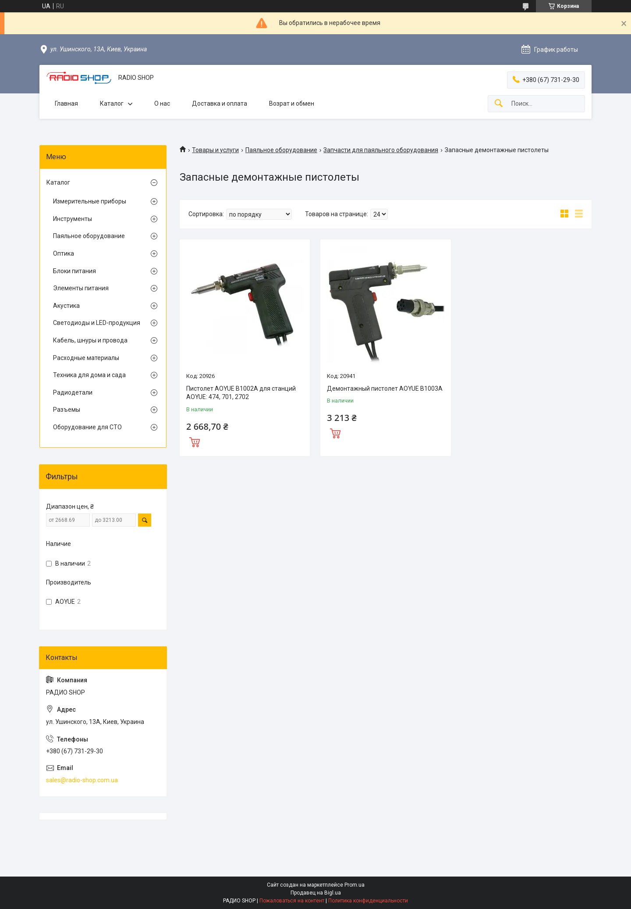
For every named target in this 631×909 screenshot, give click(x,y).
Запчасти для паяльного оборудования (380, 149)
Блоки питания (74, 270)
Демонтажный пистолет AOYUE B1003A (385, 388)
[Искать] (499, 104)
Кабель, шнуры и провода (90, 340)
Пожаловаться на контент (291, 901)
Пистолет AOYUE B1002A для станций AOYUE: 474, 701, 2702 (241, 393)
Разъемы (66, 409)
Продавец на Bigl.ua (316, 893)
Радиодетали (72, 392)
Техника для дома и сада (89, 374)
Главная (66, 103)
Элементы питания (81, 288)
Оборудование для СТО (87, 427)
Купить (194, 441)
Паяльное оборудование (281, 149)
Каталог (112, 103)
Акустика (66, 305)
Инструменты (72, 218)
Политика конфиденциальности (368, 901)
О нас (162, 103)
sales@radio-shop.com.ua (82, 780)
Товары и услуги (215, 149)
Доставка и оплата (219, 103)
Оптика (63, 253)
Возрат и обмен (291, 103)
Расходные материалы (86, 357)
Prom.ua (354, 885)
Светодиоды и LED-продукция (96, 322)
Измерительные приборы (89, 201)
